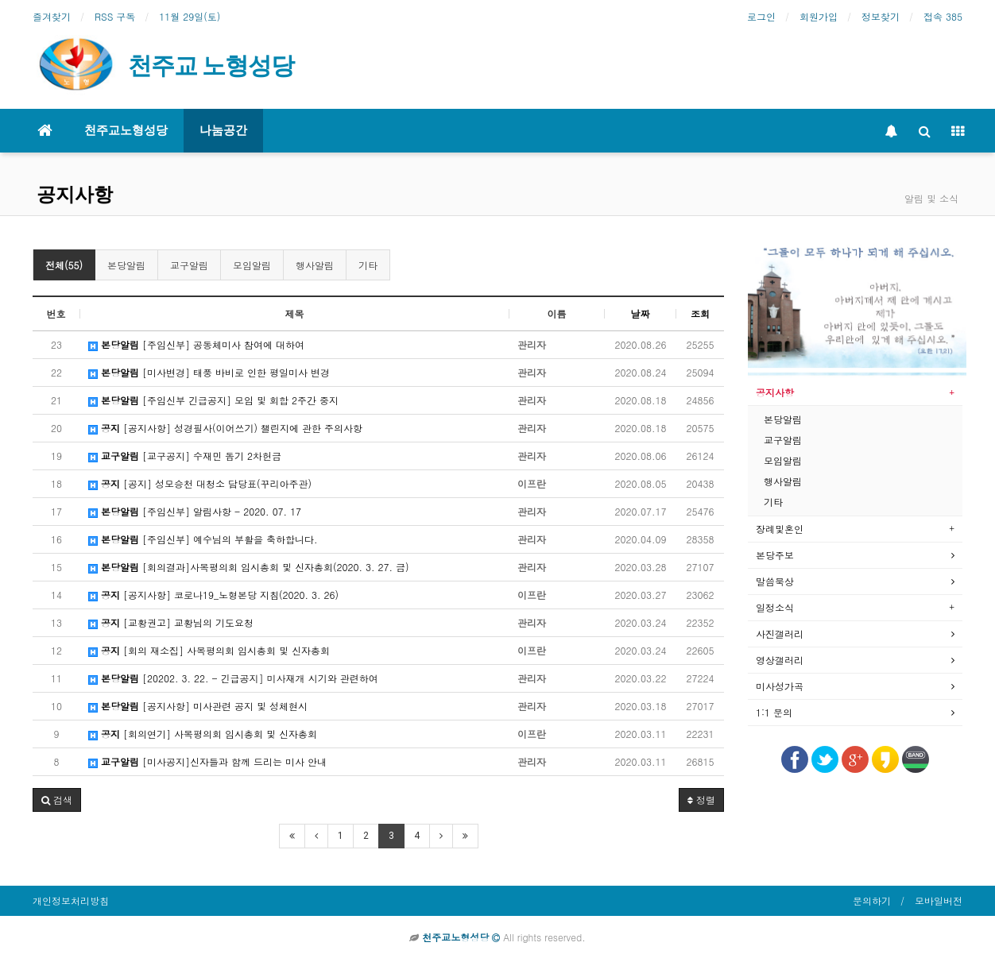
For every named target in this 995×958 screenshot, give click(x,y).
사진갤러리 (779, 633)
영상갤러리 (779, 659)
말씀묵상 (775, 581)
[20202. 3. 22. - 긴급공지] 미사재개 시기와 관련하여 (233, 678)
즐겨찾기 (52, 16)
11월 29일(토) (189, 16)
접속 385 (942, 16)
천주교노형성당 (126, 130)
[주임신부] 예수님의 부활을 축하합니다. (203, 539)
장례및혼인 (779, 528)
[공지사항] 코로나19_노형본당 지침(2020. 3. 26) (213, 594)
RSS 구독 (115, 16)
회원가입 (818, 16)
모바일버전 (938, 900)
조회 (700, 313)
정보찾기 (880, 16)
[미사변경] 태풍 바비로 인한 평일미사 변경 (209, 372)
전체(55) (64, 265)
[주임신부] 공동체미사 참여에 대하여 (196, 344)
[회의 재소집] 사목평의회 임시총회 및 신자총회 (209, 650)
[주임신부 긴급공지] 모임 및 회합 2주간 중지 (213, 400)
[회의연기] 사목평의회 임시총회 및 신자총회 (202, 733)
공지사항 (75, 194)
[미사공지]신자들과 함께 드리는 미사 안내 (207, 761)
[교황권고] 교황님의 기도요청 (171, 622)
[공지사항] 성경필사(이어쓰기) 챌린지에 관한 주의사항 (225, 428)
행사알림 (315, 265)
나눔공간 (223, 130)
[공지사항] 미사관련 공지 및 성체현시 (198, 706)
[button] (57, 800)
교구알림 (189, 265)
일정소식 (775, 607)
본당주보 (775, 555)
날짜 (640, 313)
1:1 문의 (774, 712)
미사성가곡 (779, 686)
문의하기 (872, 900)
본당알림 (126, 265)
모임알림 (252, 265)
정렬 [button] (701, 799)
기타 (367, 265)
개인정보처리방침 (71, 900)
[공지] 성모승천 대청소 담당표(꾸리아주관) (200, 483)
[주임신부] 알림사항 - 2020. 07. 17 (194, 511)
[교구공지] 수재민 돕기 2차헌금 (184, 455)
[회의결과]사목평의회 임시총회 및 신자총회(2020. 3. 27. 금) (248, 567)
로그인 (761, 16)
